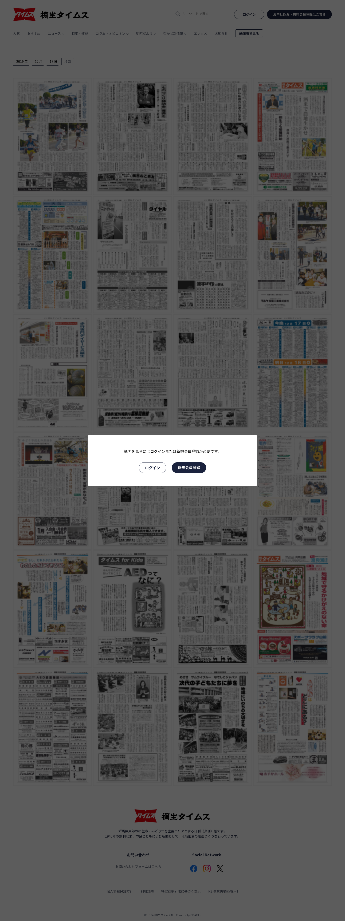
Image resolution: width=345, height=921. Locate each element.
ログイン (152, 467)
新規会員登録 (189, 467)
